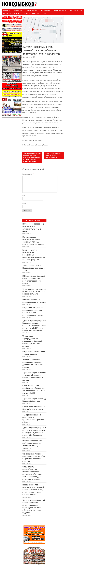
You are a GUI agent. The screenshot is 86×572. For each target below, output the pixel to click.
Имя (24, 195)
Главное (32, 145)
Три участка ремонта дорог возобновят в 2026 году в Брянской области (34, 291)
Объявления (31, 11)
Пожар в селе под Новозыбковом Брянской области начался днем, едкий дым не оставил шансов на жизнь (33, 490)
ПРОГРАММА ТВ (76, 11)
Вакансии (18, 11)
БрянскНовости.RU (11, 13)
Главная (7, 11)
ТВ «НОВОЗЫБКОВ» (31, 13)
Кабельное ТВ (60, 11)
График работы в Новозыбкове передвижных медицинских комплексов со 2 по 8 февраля (33, 255)
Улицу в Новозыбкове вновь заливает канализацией (52, 155)
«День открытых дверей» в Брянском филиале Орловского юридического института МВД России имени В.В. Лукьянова (34, 326)
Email (25, 203)
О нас (44, 13)
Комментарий (28, 174)
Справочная (45, 11)
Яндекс (45, 145)
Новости (39, 145)
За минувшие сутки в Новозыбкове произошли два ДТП (33, 267)
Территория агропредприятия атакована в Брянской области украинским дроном (32, 341)
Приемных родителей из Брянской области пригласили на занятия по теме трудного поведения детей (32, 157)
